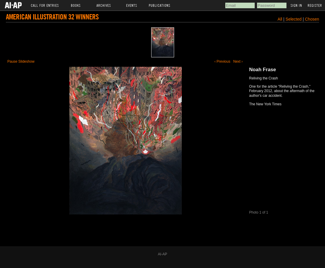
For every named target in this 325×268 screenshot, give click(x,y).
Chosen (312, 19)
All (280, 19)
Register (315, 5)
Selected (294, 19)
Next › (238, 61)
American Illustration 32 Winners (52, 16)
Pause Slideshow (20, 61)
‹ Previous (222, 61)
